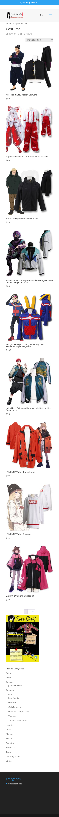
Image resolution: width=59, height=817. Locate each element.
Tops (8, 752)
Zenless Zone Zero (17, 720)
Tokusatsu (11, 747)
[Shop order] (39, 40)
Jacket (9, 729)
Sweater (10, 743)
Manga (9, 734)
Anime (9, 673)
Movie (9, 738)
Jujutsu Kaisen (15, 685)
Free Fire (12, 702)
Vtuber (9, 761)
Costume (10, 690)
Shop (15, 23)
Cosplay (10, 682)
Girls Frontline (15, 707)
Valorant (12, 716)
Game (9, 694)
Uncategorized (13, 756)
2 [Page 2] (29, 611)
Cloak (8, 677)
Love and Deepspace (18, 711)
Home (8, 23)
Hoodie (9, 725)
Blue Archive (14, 698)
